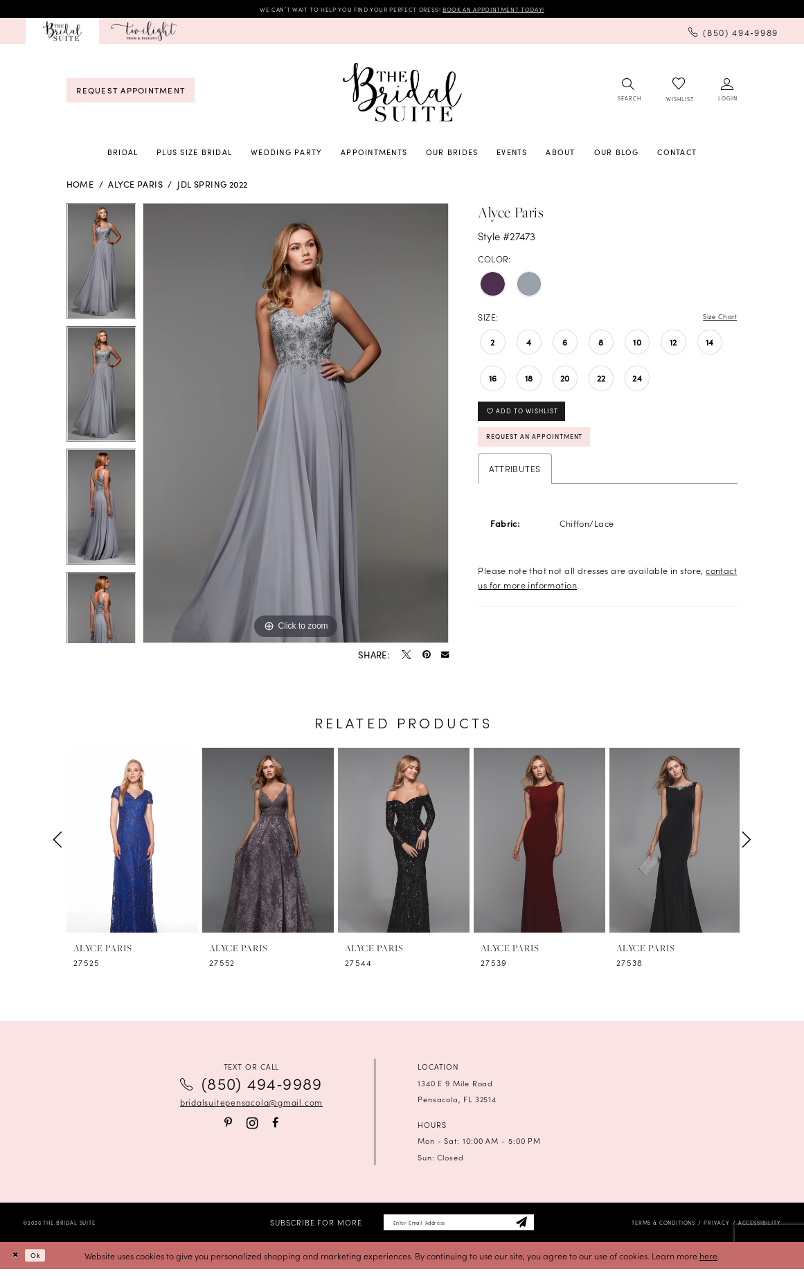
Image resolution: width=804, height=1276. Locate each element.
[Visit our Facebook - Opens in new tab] (275, 1125)
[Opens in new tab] (143, 34)
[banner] (401, 95)
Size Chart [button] (715, 319)
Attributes (514, 485)
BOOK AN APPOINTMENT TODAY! (522, 10)
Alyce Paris (135, 186)
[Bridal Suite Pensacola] (62, 34)
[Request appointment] (130, 93)
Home (80, 186)
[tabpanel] (101, 267)
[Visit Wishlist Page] (678, 93)
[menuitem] (62, 34)
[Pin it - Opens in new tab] (426, 657)
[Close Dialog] (17, 1262)
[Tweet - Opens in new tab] (406, 657)
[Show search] (628, 92)
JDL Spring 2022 (212, 186)
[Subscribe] (539, 1227)
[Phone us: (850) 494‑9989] (733, 34)
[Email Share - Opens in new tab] (445, 657)
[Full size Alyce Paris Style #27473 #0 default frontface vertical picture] (295, 425)
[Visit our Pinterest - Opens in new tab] (228, 1125)
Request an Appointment (550, 450)
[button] (727, 92)
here (708, 1262)
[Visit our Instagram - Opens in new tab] (252, 1125)
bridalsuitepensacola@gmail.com (251, 1105)
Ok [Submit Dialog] (43, 1262)
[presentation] (132, 842)
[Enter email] (458, 1227)
